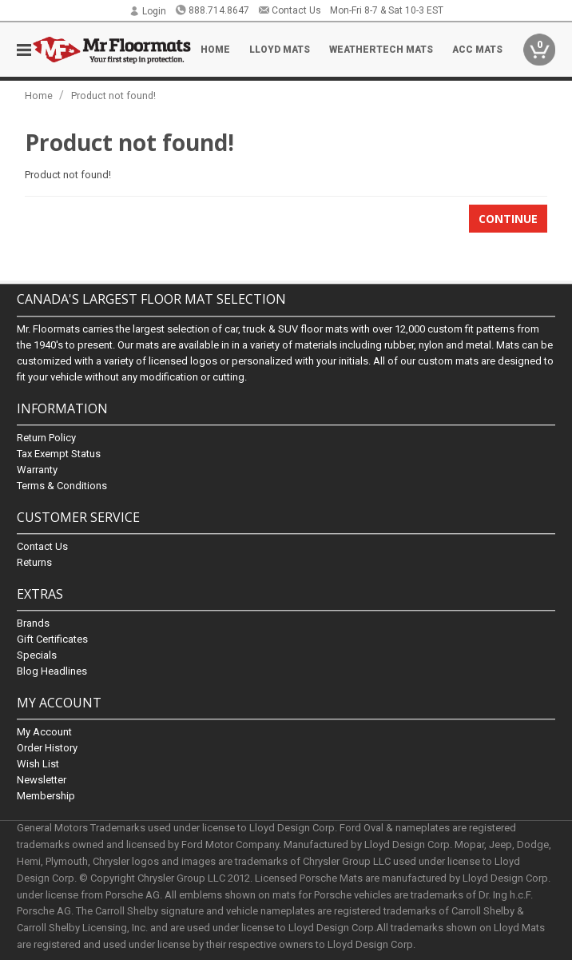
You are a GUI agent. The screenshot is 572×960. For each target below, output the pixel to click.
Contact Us (289, 10)
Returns (34, 562)
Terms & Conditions (62, 486)
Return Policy (46, 438)
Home (215, 49)
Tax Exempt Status (59, 454)
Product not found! (113, 96)
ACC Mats (477, 49)
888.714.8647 (212, 10)
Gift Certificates (52, 639)
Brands (33, 623)
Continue (508, 218)
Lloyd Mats (279, 49)
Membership (46, 797)
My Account (44, 733)
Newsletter (41, 781)
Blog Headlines (52, 671)
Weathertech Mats (381, 49)
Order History (47, 749)
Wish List (38, 765)
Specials (37, 655)
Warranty (37, 470)
